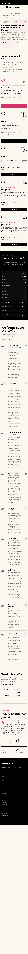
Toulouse (19, 701)
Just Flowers (5, 225)
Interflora (5, 156)
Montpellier (6, 695)
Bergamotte (5, 88)
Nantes (18, 695)
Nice (5, 698)
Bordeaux (6, 689)
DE (25, 2)
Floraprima (5, 190)
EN (23, 2)
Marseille (18, 692)
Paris (18, 698)
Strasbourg (6, 701)
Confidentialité (5, 813)
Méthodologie (5, 815)
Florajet (4, 121)
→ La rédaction (6, 17)
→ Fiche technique (18, 13)
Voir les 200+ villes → (7, 684)
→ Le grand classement (7, 13)
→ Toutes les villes (15, 15)
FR (21, 2)
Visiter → (14, 106)
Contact (3, 811)
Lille (17, 689)
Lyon (5, 692)
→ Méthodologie (6, 15)
